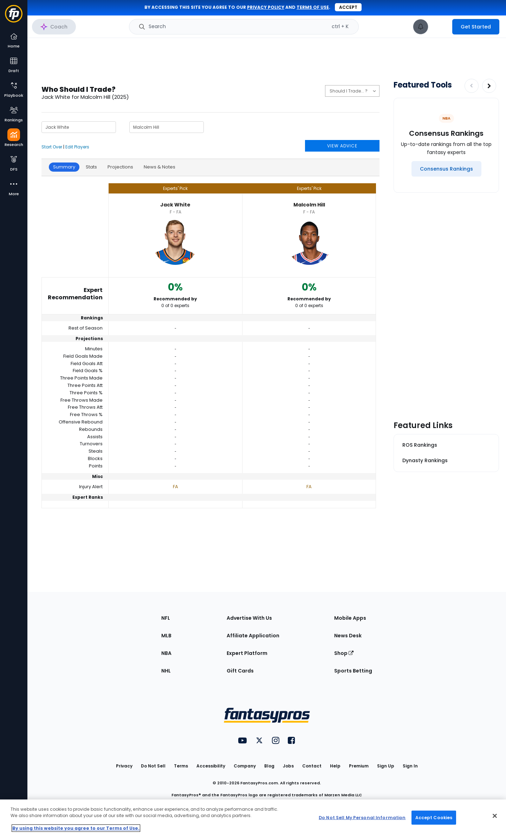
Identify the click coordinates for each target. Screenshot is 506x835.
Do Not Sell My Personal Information (362, 817)
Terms (181, 766)
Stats (91, 167)
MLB (166, 635)
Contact (312, 766)
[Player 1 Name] (78, 127)
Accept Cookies (434, 817)
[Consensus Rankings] (446, 169)
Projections (120, 167)
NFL (165, 618)
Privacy (124, 766)
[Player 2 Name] (166, 127)
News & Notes (159, 167)
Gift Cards (240, 670)
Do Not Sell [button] (153, 766)
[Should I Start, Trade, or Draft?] (352, 91)
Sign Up (385, 766)
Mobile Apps (350, 618)
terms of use (313, 7)
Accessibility (210, 766)
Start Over (51, 147)
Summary (64, 167)
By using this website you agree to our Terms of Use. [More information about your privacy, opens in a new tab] (76, 828)
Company (245, 766)
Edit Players (77, 147)
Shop (343, 653)
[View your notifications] (420, 26)
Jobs (288, 766)
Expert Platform (247, 653)
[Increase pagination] (489, 86)
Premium (359, 766)
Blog (269, 766)
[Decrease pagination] (472, 86)
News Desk (348, 635)
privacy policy (265, 7)
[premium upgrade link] (440, 26)
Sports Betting (353, 670)
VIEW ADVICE (342, 146)
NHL (166, 670)
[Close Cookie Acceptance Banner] (494, 816)
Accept (348, 7)
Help (335, 766)
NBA (166, 653)
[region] (253, 817)
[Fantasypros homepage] (13, 17)
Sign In (410, 766)
